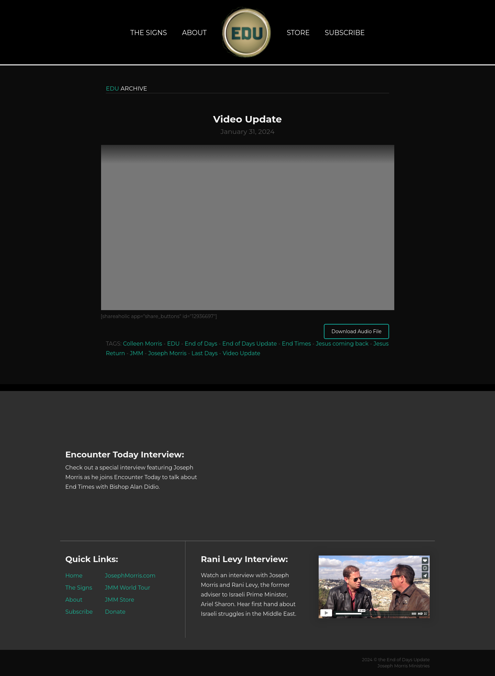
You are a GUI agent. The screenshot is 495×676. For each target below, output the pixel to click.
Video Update (242, 353)
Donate (115, 611)
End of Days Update (249, 343)
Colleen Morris (142, 343)
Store (298, 33)
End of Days (201, 343)
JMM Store (119, 599)
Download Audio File (356, 331)
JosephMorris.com (130, 575)
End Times (296, 343)
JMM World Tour (127, 587)
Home (73, 575)
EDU (173, 343)
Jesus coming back (342, 343)
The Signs (148, 33)
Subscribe (345, 33)
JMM (136, 353)
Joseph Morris (167, 353)
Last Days (204, 353)
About (194, 33)
